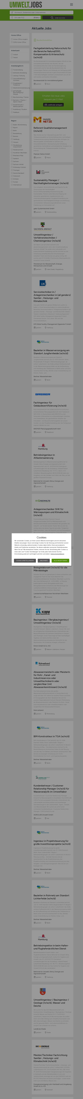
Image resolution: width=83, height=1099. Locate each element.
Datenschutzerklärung (57, 554)
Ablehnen (43, 560)
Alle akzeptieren (60, 560)
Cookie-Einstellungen (25, 560)
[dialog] (41, 549)
